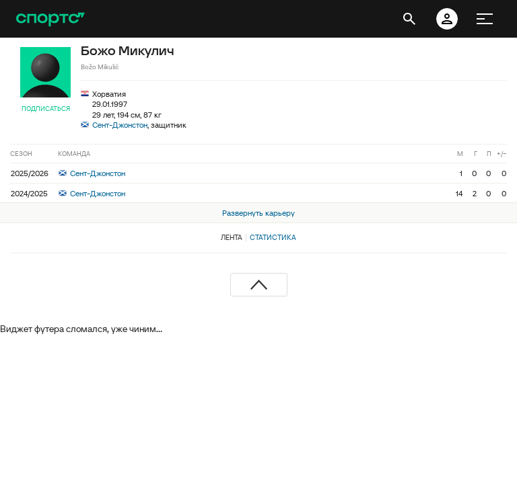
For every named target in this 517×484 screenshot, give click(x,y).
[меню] (485, 18)
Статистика (273, 237)
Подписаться (46, 108)
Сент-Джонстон (119, 125)
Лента (231, 237)
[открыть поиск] (409, 19)
